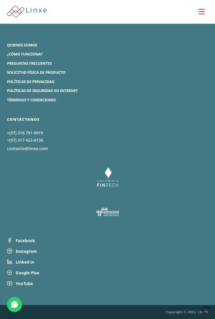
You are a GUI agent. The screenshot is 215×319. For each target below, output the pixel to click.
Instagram (22, 251)
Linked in (20, 262)
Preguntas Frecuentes (29, 63)
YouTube (20, 283)
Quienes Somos (22, 45)
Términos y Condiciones (31, 99)
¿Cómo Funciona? (25, 54)
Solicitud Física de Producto (36, 72)
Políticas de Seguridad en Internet (42, 90)
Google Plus (23, 272)
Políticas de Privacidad (30, 81)
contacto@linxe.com (27, 148)
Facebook (21, 240)
